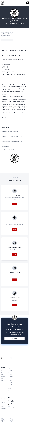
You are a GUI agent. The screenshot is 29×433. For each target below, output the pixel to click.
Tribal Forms (10, 380)
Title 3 (12, 32)
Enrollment (10, 384)
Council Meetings (9, 387)
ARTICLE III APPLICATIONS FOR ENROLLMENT (10, 131)
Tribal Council (10, 382)
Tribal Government (3, 375)
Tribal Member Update (10, 377)
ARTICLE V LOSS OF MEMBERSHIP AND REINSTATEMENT (12, 141)
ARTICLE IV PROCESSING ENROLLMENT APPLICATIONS (12, 136)
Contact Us (14, 339)
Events (2, 380)
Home (2, 32)
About (2, 372)
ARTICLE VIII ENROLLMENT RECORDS (6, 36)
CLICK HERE (14, 229)
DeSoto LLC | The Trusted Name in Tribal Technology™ (3, 422)
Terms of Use (3, 408)
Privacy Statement (2, 405)
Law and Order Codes (3, 401)
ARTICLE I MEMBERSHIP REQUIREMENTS (9, 139)
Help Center (7, 32)
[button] (27, 3)
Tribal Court (10, 390)
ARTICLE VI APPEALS (5, 146)
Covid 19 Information (10, 369)
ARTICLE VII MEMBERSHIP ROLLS (8, 149)
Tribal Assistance (10, 373)
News (2, 378)
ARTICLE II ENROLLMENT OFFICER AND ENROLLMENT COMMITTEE (14, 134)
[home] (2, 3)
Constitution (3, 398)
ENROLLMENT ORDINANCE (8, 33)
